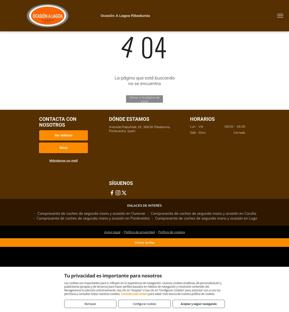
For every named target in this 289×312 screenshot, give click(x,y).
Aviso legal (112, 232)
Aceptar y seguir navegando (199, 304)
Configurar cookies (144, 304)
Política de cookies (171, 232)
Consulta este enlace (134, 294)
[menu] (280, 15)
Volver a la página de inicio (144, 99)
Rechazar (90, 304)
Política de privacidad (139, 232)
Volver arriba (144, 242)
